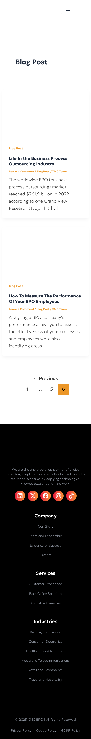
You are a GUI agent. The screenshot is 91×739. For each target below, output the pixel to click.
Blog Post (16, 148)
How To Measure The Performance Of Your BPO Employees (45, 298)
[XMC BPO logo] (19, 8)
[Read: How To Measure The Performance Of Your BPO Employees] (45, 251)
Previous (45, 378)
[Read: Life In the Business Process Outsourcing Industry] (45, 113)
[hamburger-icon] (66, 9)
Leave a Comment (21, 171)
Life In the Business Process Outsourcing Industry (38, 161)
